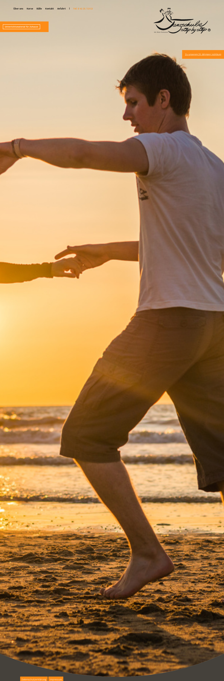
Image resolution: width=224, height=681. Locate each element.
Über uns (18, 8)
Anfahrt (61, 8)
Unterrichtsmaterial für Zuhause (21, 26)
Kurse (30, 8)
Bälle (39, 8)
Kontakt (49, 8)
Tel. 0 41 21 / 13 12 (83, 8)
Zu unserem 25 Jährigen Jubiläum (203, 54)
